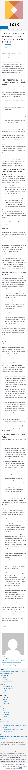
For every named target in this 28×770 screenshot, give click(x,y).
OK (20, 768)
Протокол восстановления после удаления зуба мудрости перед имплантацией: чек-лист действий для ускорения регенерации (14, 736)
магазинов (4, 60)
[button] (14, 624)
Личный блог (8, 49)
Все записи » (7, 658)
